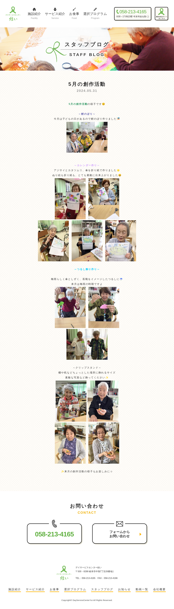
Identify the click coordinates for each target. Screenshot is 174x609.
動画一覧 (142, 589)
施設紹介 (34, 16)
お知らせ (124, 589)
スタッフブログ (102, 589)
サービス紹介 (55, 16)
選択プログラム (95, 16)
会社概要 (159, 589)
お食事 (74, 16)
